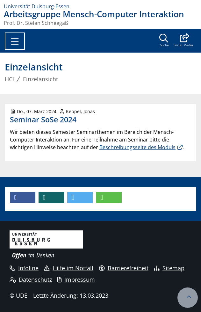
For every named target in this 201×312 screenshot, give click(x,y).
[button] (183, 41)
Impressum (76, 279)
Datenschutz (31, 279)
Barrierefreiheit (123, 268)
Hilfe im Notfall (68, 268)
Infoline (24, 268)
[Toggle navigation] (15, 41)
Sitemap (169, 268)
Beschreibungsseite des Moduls (137, 147)
